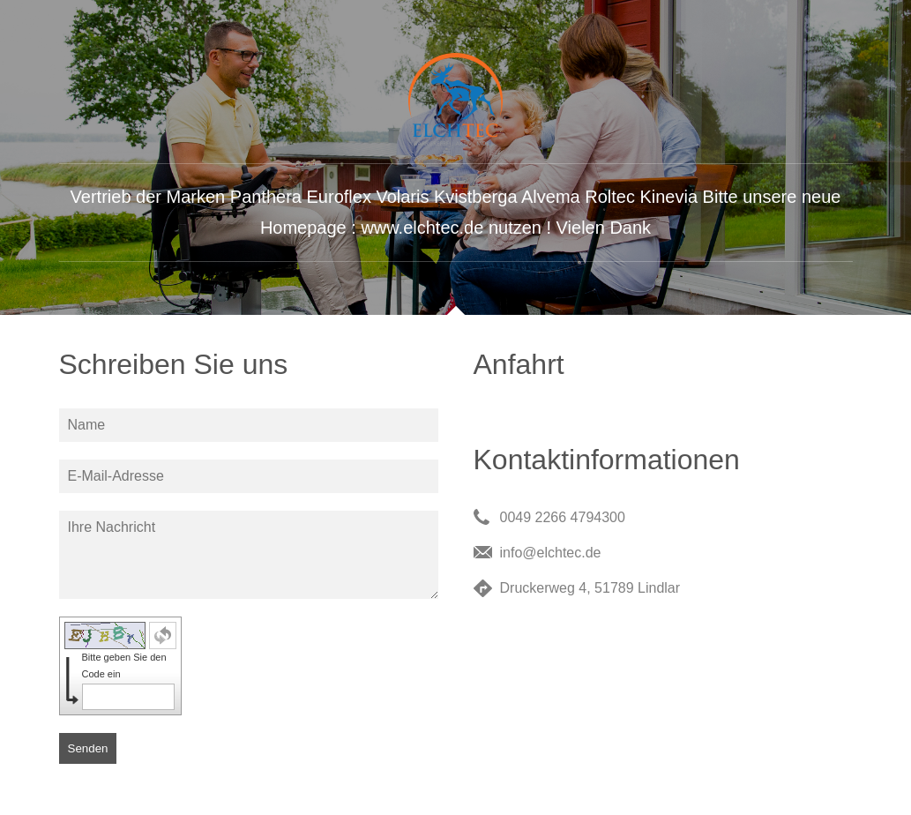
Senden (88, 748)
